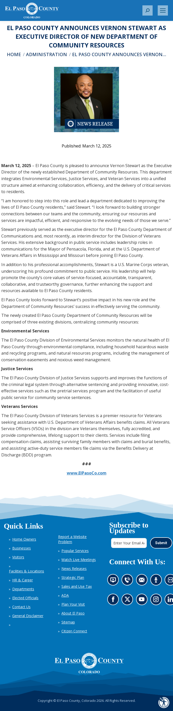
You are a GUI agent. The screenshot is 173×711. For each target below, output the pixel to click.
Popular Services (75, 550)
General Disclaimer (27, 615)
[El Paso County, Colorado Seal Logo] (89, 663)
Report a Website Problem (72, 539)
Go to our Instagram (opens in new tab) (157, 600)
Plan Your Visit (73, 604)
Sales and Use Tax (76, 586)
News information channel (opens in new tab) (114, 581)
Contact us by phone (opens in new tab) (128, 581)
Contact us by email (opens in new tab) (143, 581)
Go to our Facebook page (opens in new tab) (114, 600)
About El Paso (73, 613)
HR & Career (22, 580)
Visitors (18, 557)
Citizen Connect (74, 631)
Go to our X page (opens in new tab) (128, 600)
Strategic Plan (72, 577)
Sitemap (68, 622)
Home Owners (24, 539)
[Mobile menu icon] (163, 10)
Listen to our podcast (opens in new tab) (157, 581)
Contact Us (21, 606)
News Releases (74, 568)
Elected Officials (25, 597)
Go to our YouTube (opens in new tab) (142, 600)
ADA (65, 595)
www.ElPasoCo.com (87, 473)
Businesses (21, 548)
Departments (23, 589)
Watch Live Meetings (78, 559)
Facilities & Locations (26, 571)
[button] (147, 10)
